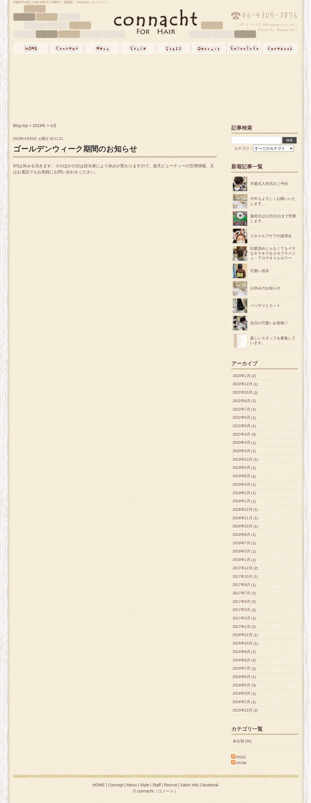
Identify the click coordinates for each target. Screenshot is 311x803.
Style (138, 48)
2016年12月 (243, 635)
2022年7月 (241, 409)
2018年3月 (241, 552)
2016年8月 (241, 660)
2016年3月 (241, 694)
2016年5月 (241, 685)
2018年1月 (241, 560)
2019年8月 (241, 476)
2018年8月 (241, 535)
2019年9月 (241, 468)
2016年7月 (241, 669)
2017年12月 (243, 568)
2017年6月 (241, 602)
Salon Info (244, 48)
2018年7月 (241, 543)
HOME (31, 48)
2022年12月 (243, 384)
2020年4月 (241, 443)
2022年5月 (241, 426)
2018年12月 (243, 510)
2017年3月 (241, 618)
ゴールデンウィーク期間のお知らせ (75, 149)
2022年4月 (241, 434)
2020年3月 (241, 451)
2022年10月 (243, 393)
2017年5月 (241, 610)
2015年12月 (243, 710)
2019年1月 (241, 501)
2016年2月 (241, 702)
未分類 (238, 741)
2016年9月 (241, 652)
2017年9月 (241, 585)
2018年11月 (243, 518)
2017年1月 (241, 627)
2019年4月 (241, 484)
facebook (210, 785)
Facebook (280, 48)
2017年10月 (243, 577)
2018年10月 (243, 526)
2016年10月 (243, 644)
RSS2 (238, 757)
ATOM (238, 763)
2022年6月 (241, 418)
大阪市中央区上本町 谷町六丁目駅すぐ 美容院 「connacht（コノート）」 (61, 2)
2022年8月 (241, 401)
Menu (102, 48)
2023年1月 (241, 376)
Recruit (209, 48)
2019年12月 (243, 459)
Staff (173, 48)
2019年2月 (241, 493)
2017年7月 (241, 593)
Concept (67, 48)
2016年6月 (241, 677)
